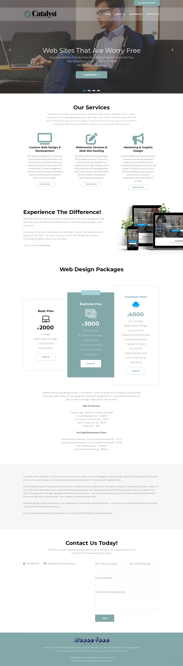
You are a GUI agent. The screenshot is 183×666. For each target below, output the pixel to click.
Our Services (136, 14)
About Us (120, 14)
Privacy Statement (80, 660)
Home (108, 14)
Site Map (107, 660)
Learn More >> (91, 75)
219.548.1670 (31, 563)
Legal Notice (96, 660)
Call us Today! (147, 3)
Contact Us (153, 14)
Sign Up (46, 357)
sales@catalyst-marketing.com (59, 563)
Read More (44, 184)
